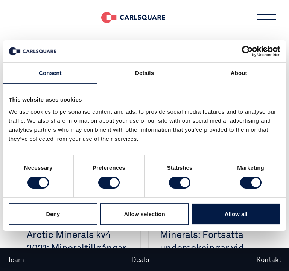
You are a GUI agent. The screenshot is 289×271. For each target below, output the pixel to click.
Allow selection (144, 214)
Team (16, 259)
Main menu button (266, 17)
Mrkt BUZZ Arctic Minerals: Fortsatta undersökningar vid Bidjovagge (202, 241)
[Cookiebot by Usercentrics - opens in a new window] (247, 51)
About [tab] (239, 73)
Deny (53, 214)
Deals (140, 259)
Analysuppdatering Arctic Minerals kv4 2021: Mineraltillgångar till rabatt (76, 241)
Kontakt (268, 259)
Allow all (236, 214)
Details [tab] (144, 73)
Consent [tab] (50, 73)
